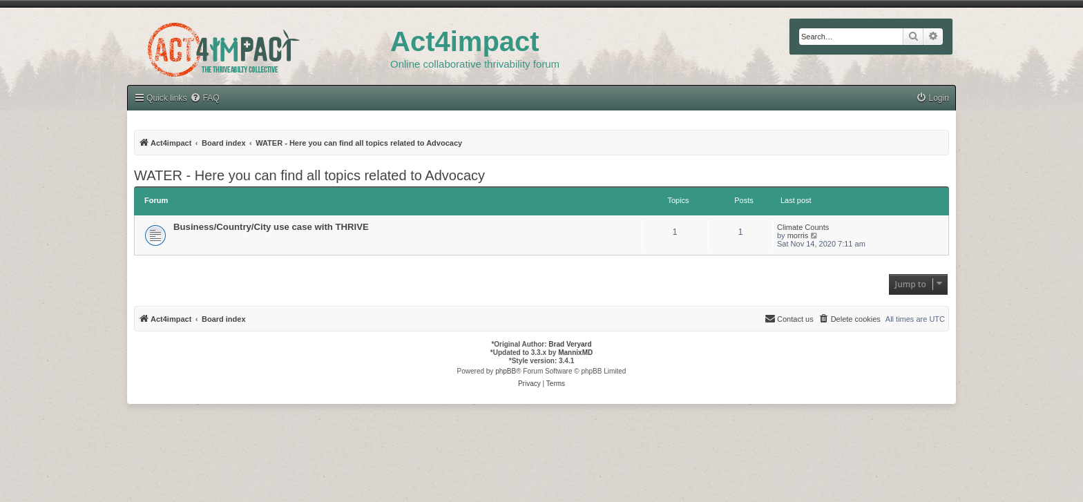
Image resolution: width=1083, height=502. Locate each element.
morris (798, 235)
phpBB (505, 371)
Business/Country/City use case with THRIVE (271, 227)
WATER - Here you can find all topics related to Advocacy (309, 175)
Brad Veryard (569, 344)
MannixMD (575, 352)
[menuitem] (204, 98)
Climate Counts (803, 227)
